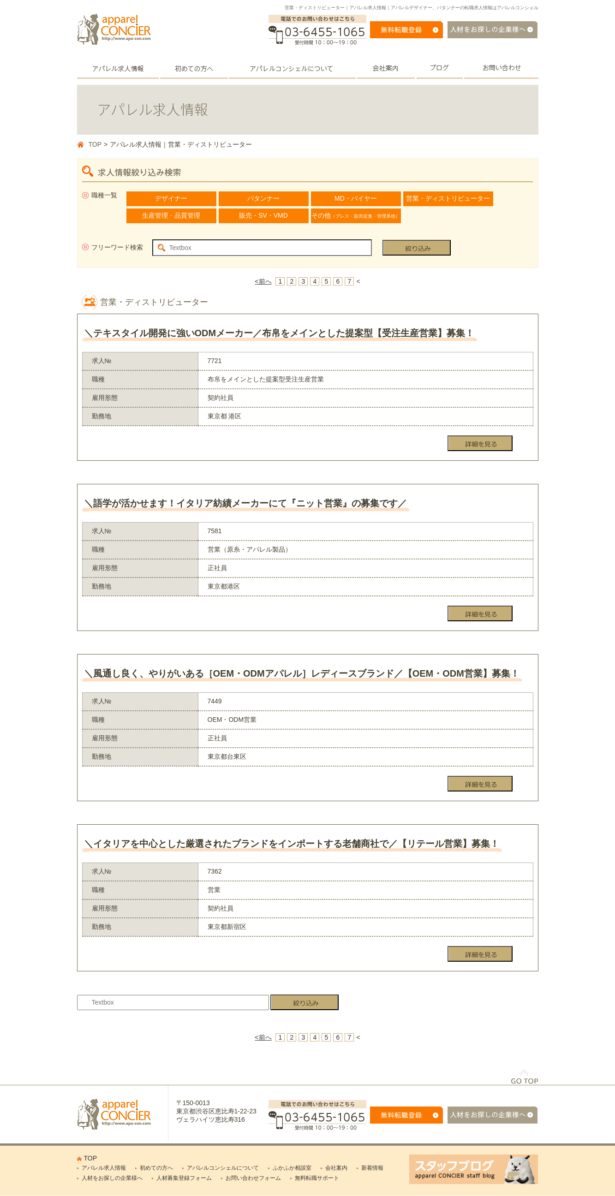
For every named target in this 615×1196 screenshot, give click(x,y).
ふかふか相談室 (292, 1168)
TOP (95, 144)
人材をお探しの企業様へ (112, 1178)
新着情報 (372, 1168)
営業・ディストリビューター (448, 198)
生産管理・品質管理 (171, 215)
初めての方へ (156, 1168)
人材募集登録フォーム (184, 1178)
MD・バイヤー (355, 198)
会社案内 (336, 1168)
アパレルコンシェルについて (223, 1168)
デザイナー (171, 198)
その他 (355, 215)
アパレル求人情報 (104, 1168)
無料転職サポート (317, 1178)
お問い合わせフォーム (253, 1178)
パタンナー (263, 198)
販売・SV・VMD (263, 215)
